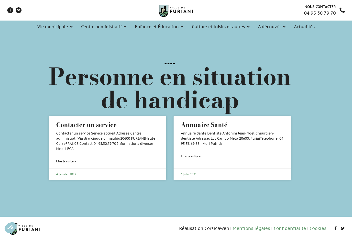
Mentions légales (251, 228)
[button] (10, 228)
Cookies (318, 228)
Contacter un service (86, 124)
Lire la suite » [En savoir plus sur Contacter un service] (66, 161)
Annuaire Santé (204, 124)
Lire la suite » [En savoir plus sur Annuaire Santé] (191, 156)
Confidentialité (290, 228)
